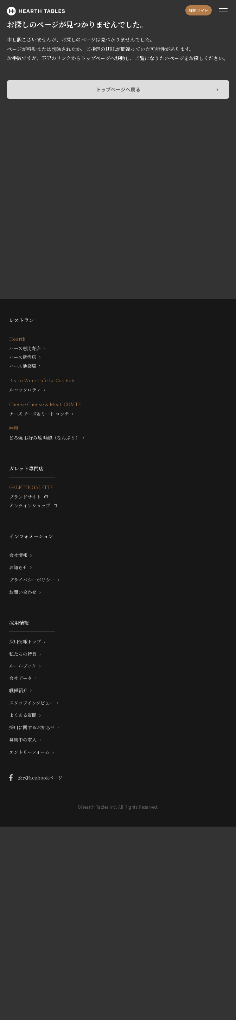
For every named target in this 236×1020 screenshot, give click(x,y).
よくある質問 (23, 715)
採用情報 (19, 622)
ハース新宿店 (22, 357)
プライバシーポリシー (32, 580)
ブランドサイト (25, 497)
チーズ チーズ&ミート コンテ (39, 414)
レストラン (21, 319)
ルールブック (22, 666)
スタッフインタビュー (31, 703)
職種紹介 (18, 690)
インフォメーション (31, 536)
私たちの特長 (23, 654)
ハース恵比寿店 (25, 348)
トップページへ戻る (118, 89)
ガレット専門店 (26, 468)
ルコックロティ (25, 390)
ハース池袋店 (22, 366)
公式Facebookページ (40, 777)
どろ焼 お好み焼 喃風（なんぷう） (44, 438)
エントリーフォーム (29, 752)
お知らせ (18, 567)
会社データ (20, 678)
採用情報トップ (25, 642)
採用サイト (198, 10)
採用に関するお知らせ (32, 727)
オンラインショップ (29, 505)
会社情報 (18, 555)
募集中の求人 (23, 740)
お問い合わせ (23, 592)
